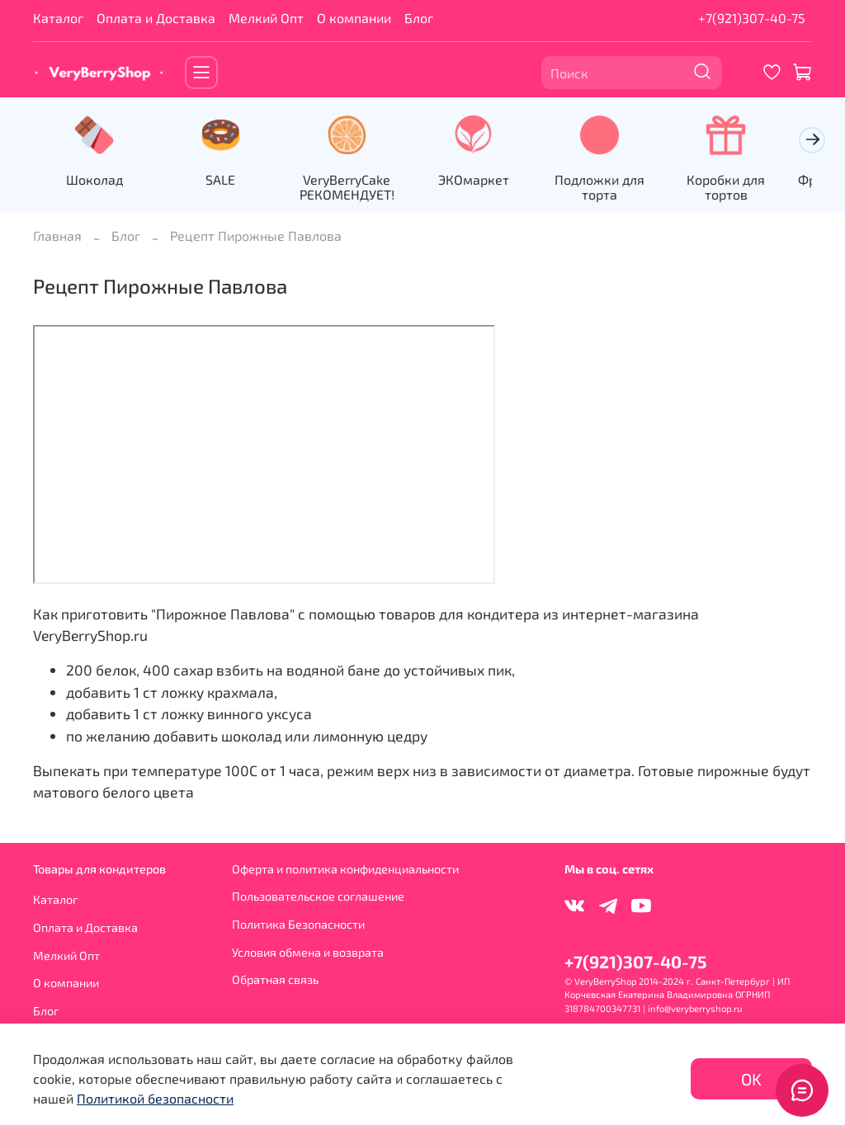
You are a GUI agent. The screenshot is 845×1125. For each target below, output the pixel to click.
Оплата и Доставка (156, 18)
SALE (227, 181)
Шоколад (96, 181)
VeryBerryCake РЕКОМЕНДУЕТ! (356, 188)
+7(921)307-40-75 (751, 18)
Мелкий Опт (266, 18)
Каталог (58, 18)
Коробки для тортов (749, 181)
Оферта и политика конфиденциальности (345, 869)
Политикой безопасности (155, 1098)
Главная (57, 237)
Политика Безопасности (298, 924)
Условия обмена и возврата (308, 952)
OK (751, 1079)
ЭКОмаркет (487, 181)
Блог (418, 18)
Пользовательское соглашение (318, 896)
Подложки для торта (618, 188)
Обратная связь (275, 979)
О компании (354, 18)
